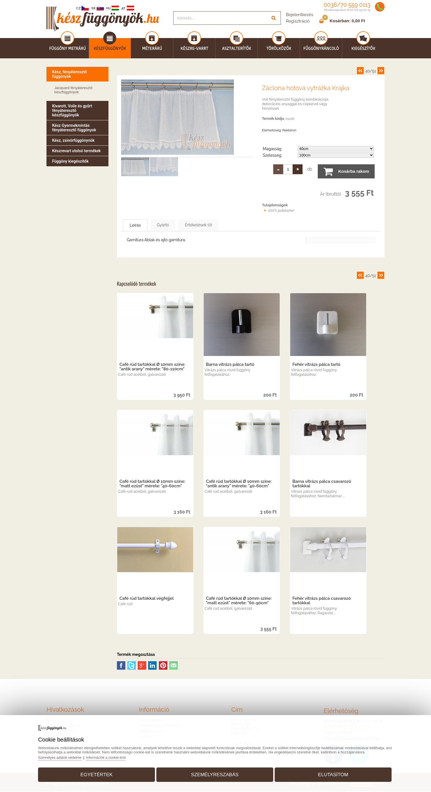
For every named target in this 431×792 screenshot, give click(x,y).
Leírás (140, 225)
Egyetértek (100, 773)
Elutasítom (330, 773)
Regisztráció (298, 21)
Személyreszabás (215, 773)
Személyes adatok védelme (65, 756)
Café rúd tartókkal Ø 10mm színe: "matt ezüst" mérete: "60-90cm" (239, 601)
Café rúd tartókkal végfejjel (146, 599)
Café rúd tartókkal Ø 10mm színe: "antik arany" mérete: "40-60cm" (239, 484)
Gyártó (174, 225)
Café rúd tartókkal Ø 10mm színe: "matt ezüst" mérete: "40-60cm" (152, 484)
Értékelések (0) (218, 225)
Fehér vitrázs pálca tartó (316, 365)
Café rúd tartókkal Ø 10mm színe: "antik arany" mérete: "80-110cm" (152, 367)
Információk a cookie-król (112, 756)
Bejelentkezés (299, 14)
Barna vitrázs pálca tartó (230, 365)
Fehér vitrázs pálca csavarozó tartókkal (321, 601)
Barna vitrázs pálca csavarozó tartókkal (321, 484)
